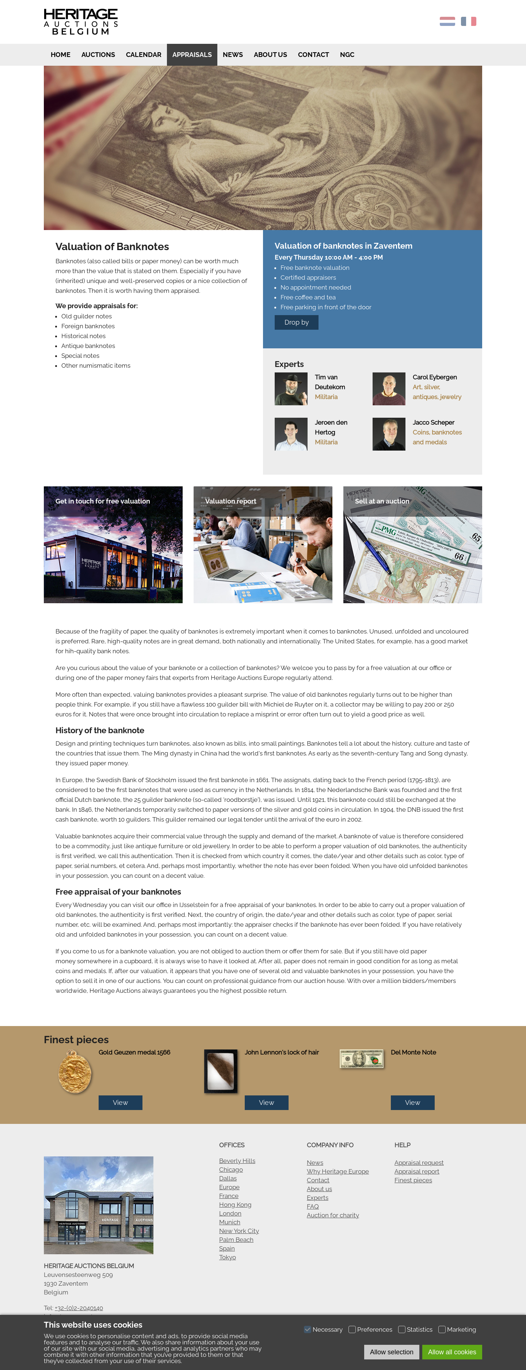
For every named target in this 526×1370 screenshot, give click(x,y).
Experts (317, 1197)
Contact (313, 54)
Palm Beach (236, 1239)
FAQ (313, 1206)
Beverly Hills (237, 1160)
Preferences (374, 1329)
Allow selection (391, 1352)
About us (270, 54)
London (230, 1213)
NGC (347, 54)
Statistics (419, 1329)
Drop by (297, 322)
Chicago (231, 1169)
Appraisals (192, 54)
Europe (229, 1187)
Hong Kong (235, 1204)
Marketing (461, 1329)
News (233, 54)
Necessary (328, 1329)
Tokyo (227, 1257)
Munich (229, 1222)
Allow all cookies (452, 1352)
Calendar (143, 54)
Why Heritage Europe (338, 1171)
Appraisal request (419, 1162)
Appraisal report (416, 1171)
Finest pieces (413, 1180)
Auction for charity (333, 1215)
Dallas (228, 1178)
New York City (239, 1231)
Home (59, 54)
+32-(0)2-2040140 (79, 1308)
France (229, 1195)
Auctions (98, 54)
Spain (227, 1248)
